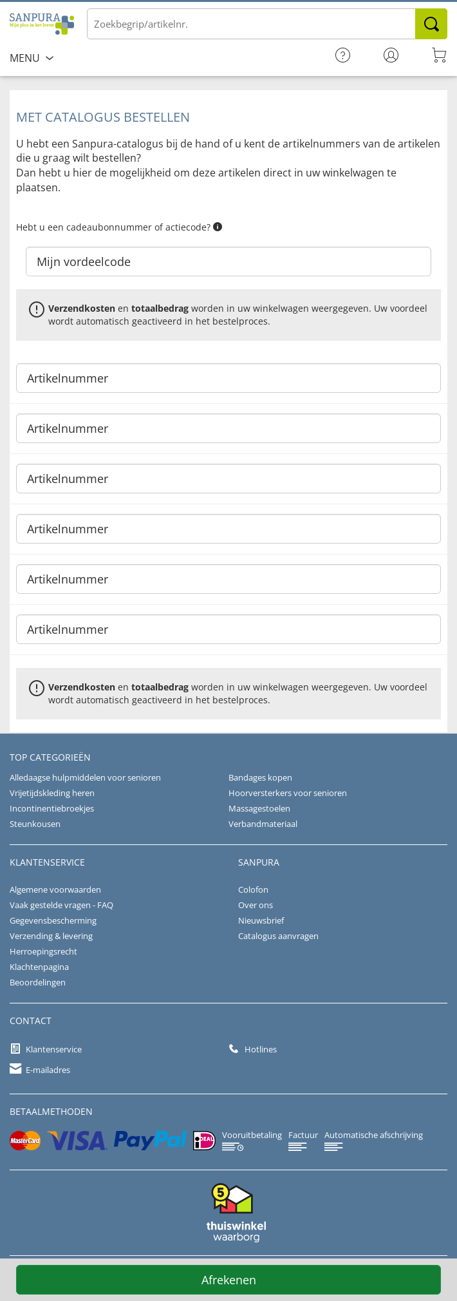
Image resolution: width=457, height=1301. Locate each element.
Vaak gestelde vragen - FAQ (61, 905)
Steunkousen (35, 824)
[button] (217, 227)
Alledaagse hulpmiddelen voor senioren (85, 777)
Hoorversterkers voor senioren (287, 793)
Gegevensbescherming (53, 920)
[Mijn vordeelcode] (228, 261)
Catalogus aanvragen (278, 936)
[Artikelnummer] (228, 378)
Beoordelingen (38, 982)
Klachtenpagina (39, 967)
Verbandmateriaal (262, 824)
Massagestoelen (259, 808)
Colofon (253, 889)
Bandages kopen (260, 777)
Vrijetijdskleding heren (52, 793)
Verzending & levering (51, 936)
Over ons (255, 905)
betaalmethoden (51, 1111)
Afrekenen (228, 1279)
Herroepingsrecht (43, 951)
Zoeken (431, 23)
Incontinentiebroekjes (52, 808)
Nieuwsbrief (261, 920)
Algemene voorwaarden (55, 889)
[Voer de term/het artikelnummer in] (267, 23)
